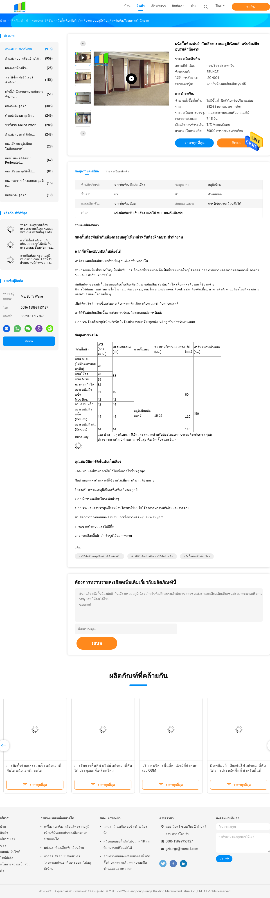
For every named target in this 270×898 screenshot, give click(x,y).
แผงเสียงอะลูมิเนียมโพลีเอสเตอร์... (29, 146)
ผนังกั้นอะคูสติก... (29, 106)
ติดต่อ (29, 341)
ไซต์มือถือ (6, 858)
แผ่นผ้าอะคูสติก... (29, 195)
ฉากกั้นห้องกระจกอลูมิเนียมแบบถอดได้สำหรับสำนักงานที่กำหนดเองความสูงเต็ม (36, 259)
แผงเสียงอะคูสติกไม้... (29, 171)
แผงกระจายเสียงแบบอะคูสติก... (29, 183)
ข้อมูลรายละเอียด (87, 171)
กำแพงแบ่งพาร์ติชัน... (29, 134)
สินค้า (4, 833)
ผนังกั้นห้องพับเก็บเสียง (197, 556)
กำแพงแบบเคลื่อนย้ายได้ (57, 818)
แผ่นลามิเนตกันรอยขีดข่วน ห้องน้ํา (125, 830)
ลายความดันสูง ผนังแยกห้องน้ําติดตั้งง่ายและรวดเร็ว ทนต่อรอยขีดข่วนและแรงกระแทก (127, 862)
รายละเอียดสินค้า (117, 171)
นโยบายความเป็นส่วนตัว (15, 867)
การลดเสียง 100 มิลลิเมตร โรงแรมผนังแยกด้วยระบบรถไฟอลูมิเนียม (67, 862)
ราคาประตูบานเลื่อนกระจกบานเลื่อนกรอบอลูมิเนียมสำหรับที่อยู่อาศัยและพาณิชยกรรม (37, 228)
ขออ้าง (251, 7)
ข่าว (3, 845)
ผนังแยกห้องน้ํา (110, 818)
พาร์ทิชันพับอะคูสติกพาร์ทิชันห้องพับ (99, 556)
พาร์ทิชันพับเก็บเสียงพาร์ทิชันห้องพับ (152, 556)
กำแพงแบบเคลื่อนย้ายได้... (29, 58)
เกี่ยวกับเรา (7, 839)
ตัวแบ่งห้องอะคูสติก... (29, 115)
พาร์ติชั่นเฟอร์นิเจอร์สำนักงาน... (29, 80)
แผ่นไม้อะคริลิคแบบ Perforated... (29, 160)
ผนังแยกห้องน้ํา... (29, 68)
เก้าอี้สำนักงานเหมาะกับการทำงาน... (29, 94)
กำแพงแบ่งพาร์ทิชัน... (29, 49)
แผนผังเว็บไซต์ (10, 851)
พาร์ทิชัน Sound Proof (29, 125)
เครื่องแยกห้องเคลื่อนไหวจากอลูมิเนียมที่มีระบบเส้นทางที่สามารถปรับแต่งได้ (66, 833)
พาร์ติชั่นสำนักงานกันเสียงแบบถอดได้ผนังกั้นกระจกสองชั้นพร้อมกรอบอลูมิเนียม (37, 243)
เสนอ (97, 643)
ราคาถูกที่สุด (194, 143)
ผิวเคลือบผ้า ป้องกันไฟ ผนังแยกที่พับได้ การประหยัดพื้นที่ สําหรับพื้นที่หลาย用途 (238, 770)
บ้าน (3, 826)
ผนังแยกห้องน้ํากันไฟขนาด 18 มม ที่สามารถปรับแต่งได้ (127, 844)
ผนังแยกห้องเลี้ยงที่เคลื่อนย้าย (64, 847)
